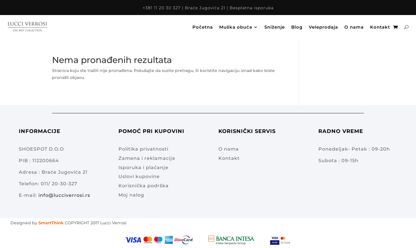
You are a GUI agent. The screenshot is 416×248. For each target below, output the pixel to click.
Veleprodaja (323, 27)
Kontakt (380, 27)
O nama (354, 27)
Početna (202, 27)
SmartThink (51, 222)
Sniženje (274, 27)
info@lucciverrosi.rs (64, 195)
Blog (296, 27)
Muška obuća (235, 27)
